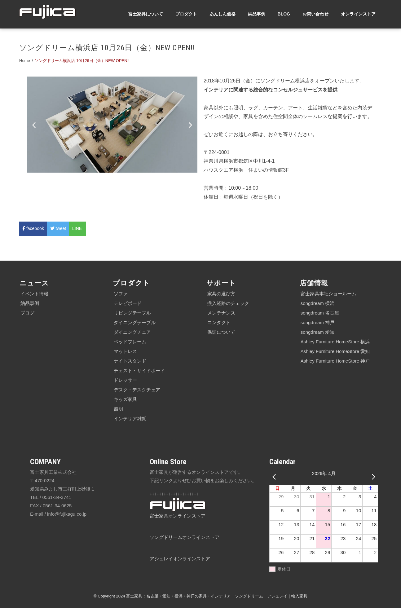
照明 (118, 409)
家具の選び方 (221, 293)
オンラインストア (358, 13)
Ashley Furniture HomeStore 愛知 (335, 351)
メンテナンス (221, 312)
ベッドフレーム (130, 341)
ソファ (121, 293)
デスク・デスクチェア (137, 389)
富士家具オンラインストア (177, 515)
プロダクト (186, 13)
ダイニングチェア (132, 332)
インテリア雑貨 (130, 418)
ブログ (27, 312)
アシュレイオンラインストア (180, 558)
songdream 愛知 (317, 332)
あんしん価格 (222, 13)
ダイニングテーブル (135, 322)
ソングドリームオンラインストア (184, 537)
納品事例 (256, 13)
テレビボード (128, 303)
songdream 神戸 (317, 322)
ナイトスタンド (130, 360)
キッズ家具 (125, 399)
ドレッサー (125, 380)
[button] (34, 125)
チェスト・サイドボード (139, 370)
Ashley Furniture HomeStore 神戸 (335, 360)
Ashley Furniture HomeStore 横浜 (335, 341)
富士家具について (145, 13)
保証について (221, 332)
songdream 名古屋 (320, 312)
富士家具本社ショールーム (328, 293)
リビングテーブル (132, 312)
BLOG (284, 13)
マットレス (125, 351)
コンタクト (219, 322)
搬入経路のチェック (228, 303)
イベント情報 (34, 293)
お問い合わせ (315, 13)
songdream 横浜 (317, 303)
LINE (77, 228)
